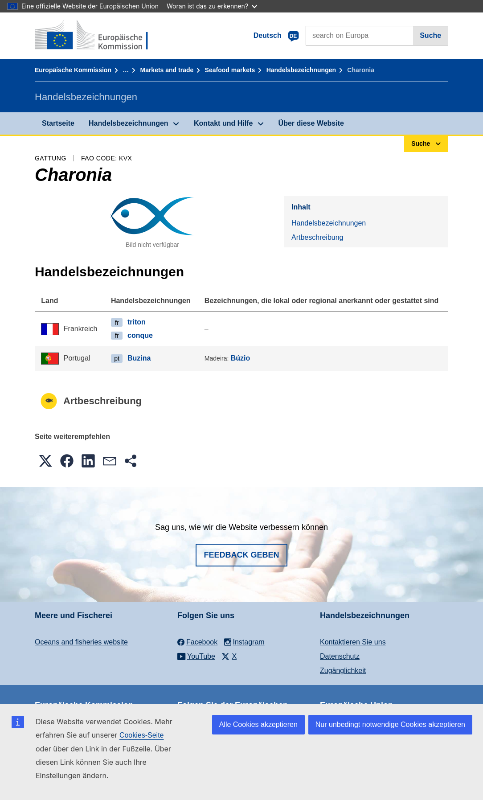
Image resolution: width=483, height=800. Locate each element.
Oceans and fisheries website (81, 642)
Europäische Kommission (73, 70)
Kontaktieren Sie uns (353, 642)
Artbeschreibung (317, 237)
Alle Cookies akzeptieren (258, 724)
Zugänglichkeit (343, 670)
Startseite (58, 123)
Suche (430, 35)
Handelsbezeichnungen (301, 70)
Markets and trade (166, 70)
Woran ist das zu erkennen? (212, 6)
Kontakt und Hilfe (223, 123)
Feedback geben (241, 554)
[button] (45, 461)
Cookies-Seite (141, 735)
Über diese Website (311, 123)
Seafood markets (230, 70)
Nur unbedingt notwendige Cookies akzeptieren (390, 724)
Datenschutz (340, 656)
